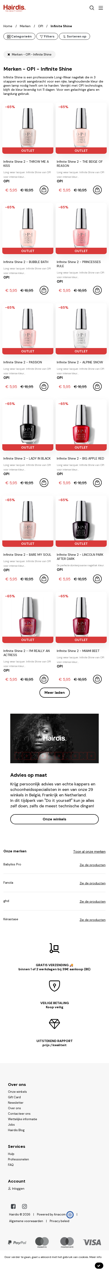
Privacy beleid (59, 1221)
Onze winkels (54, 819)
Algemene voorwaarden (26, 1221)
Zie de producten (93, 865)
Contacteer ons (19, 1114)
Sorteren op (74, 36)
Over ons (14, 1108)
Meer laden (54, 692)
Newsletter (15, 1103)
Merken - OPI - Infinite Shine (30, 54)
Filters (47, 36)
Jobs (11, 1125)
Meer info (95, 1257)
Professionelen (18, 1159)
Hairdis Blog (16, 1130)
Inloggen (16, 1189)
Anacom (64, 1214)
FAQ (11, 1165)
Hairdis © (15, 1214)
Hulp (11, 1154)
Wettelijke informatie (22, 1119)
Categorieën (19, 36)
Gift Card (14, 1097)
